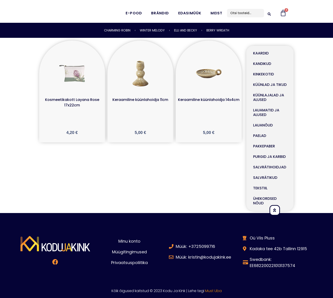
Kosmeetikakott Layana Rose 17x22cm (72, 102)
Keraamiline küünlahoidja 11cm (140, 99)
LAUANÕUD (263, 125)
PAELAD (259, 135)
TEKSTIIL (260, 188)
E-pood (134, 13)
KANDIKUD (262, 63)
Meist (216, 13)
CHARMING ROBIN (117, 30)
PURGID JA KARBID (269, 156)
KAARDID (261, 53)
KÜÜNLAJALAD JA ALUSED (268, 97)
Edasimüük (190, 13)
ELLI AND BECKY (185, 30)
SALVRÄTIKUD (265, 177)
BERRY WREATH (217, 30)
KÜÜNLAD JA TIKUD (270, 84)
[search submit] (269, 13)
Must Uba (213, 290)
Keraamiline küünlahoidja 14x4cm (208, 99)
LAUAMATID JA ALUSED (266, 112)
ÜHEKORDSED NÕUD (265, 201)
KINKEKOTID (263, 74)
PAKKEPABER (264, 146)
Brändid (160, 13)
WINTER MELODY (152, 30)
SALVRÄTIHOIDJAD (269, 167)
